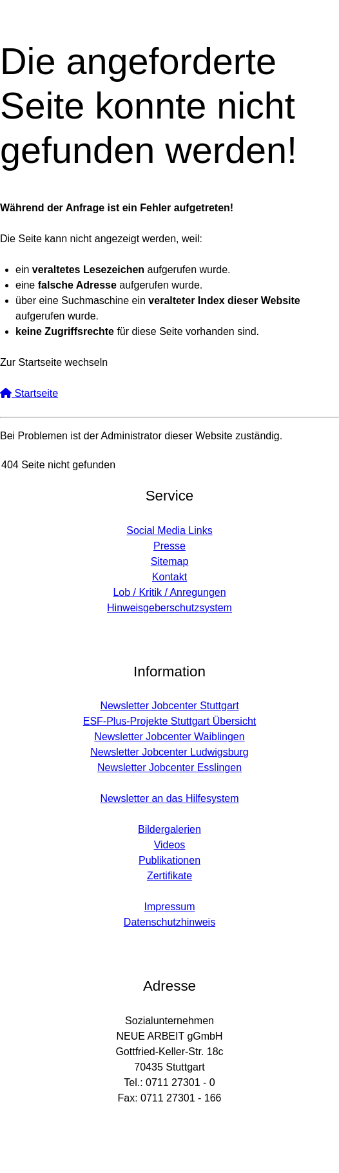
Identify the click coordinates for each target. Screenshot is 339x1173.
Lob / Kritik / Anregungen (169, 592)
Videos (170, 844)
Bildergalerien (169, 829)
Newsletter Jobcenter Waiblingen (169, 736)
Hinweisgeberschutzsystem (169, 607)
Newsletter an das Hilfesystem (169, 798)
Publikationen (169, 860)
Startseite (29, 393)
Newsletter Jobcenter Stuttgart (169, 705)
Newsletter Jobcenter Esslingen (169, 767)
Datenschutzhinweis (169, 922)
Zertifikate (169, 875)
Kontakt (169, 576)
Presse (169, 545)
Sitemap (170, 561)
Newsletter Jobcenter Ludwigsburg (169, 752)
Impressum (169, 906)
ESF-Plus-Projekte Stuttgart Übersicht (170, 721)
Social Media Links (169, 530)
